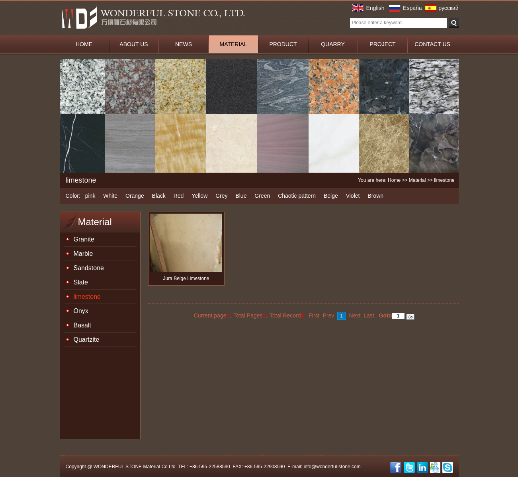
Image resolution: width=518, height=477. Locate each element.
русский (448, 8)
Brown (375, 196)
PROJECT (382, 44)
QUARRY (333, 44)
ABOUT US (133, 44)
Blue (240, 196)
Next (355, 315)
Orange (134, 196)
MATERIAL (233, 44)
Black (159, 196)
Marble (83, 253)
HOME (84, 44)
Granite (84, 239)
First (314, 315)
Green (262, 196)
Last (369, 315)
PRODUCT (283, 44)
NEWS (183, 44)
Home (394, 180)
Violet (353, 196)
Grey (221, 196)
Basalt (82, 325)
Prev (328, 315)
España (412, 8)
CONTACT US (432, 44)
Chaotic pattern (297, 196)
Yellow (199, 196)
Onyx (81, 311)
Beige (331, 196)
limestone (87, 296)
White (110, 196)
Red (179, 196)
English (375, 8)
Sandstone (89, 268)
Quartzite (87, 339)
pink (90, 196)
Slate (81, 282)
